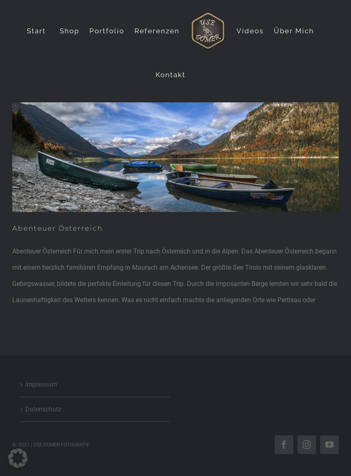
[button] (18, 458)
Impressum (41, 384)
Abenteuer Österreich (57, 228)
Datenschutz (43, 409)
